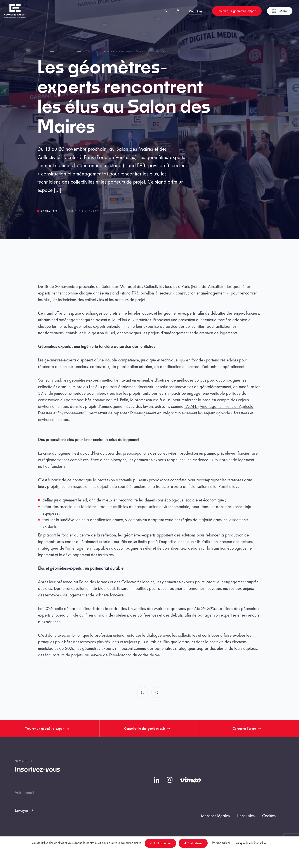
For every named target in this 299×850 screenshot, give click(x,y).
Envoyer (21, 810)
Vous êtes (195, 11)
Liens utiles (246, 815)
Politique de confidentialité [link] (250, 843)
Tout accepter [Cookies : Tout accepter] (160, 843)
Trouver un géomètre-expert (236, 11)
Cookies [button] (269, 815)
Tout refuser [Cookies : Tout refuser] (193, 843)
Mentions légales (215, 815)
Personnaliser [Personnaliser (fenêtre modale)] (221, 842)
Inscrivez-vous (37, 769)
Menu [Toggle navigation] (280, 11)
